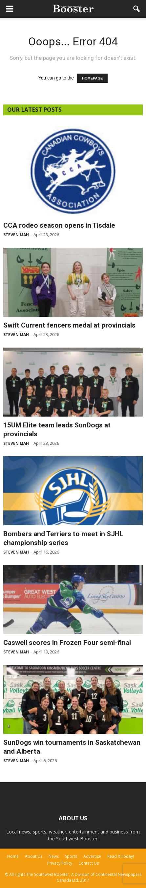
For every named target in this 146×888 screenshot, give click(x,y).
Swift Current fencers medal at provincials (69, 325)
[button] (137, 9)
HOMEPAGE (92, 78)
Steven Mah (16, 235)
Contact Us (88, 863)
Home (13, 856)
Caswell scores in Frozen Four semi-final (67, 643)
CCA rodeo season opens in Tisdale (59, 225)
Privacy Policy (59, 863)
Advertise (92, 856)
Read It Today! (120, 856)
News (54, 856)
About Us (33, 856)
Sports (71, 856)
